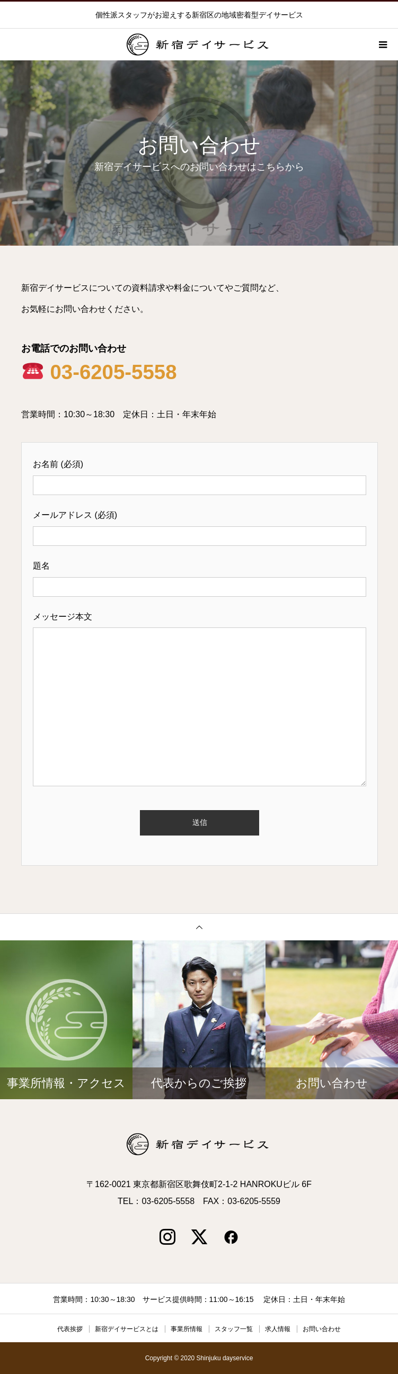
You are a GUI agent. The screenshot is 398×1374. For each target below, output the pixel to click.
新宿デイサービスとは (126, 1329)
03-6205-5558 (100, 372)
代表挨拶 (70, 1329)
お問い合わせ (322, 1329)
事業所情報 (186, 1329)
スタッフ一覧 (234, 1329)
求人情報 (277, 1329)
